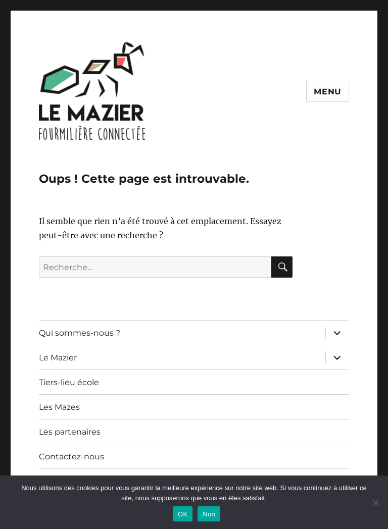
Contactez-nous (71, 456)
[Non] (375, 502)
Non (209, 514)
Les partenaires (70, 432)
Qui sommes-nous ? (79, 333)
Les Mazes (59, 407)
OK (182, 514)
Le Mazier (58, 357)
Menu (328, 91)
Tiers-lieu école (69, 382)
